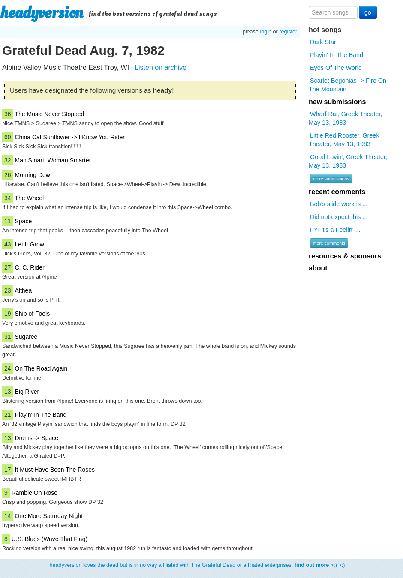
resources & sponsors (345, 256)
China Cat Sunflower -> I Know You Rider (69, 137)
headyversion (41, 12)
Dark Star (323, 42)
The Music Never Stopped (49, 114)
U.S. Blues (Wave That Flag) (49, 539)
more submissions (331, 178)
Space (23, 221)
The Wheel (29, 198)
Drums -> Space (36, 437)
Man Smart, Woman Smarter (53, 160)
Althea (23, 290)
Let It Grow (29, 244)
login (265, 32)
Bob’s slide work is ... (338, 204)
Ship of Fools (32, 313)
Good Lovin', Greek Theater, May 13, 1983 (348, 161)
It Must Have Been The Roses (55, 469)
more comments (329, 243)
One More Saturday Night (49, 515)
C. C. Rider (29, 267)
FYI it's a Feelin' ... (335, 229)
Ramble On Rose (34, 492)
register (288, 32)
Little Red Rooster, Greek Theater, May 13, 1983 (344, 139)
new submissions (337, 101)
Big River (27, 391)
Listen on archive (160, 67)
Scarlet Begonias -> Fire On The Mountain (347, 85)
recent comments (337, 191)
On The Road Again (41, 368)
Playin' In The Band (40, 414)
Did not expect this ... (338, 216)
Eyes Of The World (336, 67)
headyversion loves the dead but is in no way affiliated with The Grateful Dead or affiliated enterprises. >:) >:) (197, 565)
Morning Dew (32, 174)
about (318, 268)
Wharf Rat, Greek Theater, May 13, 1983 (345, 118)
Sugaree (26, 336)
